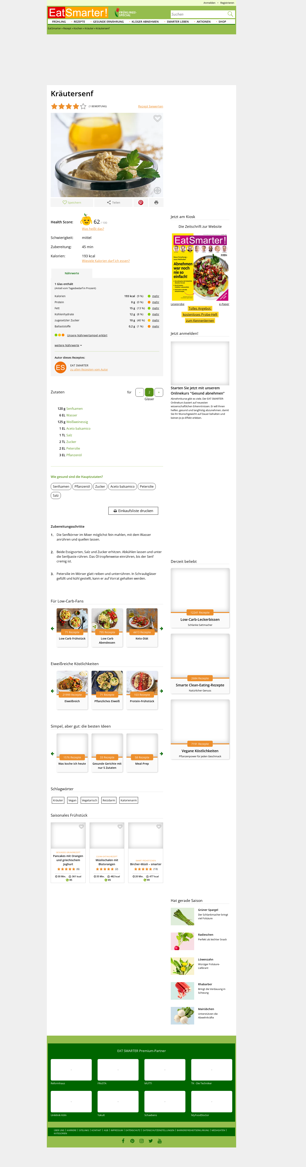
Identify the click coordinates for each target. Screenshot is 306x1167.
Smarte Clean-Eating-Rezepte (200, 685)
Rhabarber (205, 984)
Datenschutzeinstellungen (158, 1130)
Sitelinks (84, 1130)
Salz (69, 435)
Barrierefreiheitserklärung (193, 1130)
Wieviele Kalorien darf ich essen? (106, 261)
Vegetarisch (89, 800)
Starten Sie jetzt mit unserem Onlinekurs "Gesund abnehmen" (200, 368)
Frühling (59, 21)
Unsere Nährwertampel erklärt (87, 335)
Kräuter (58, 800)
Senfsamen (74, 408)
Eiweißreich (72, 701)
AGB (106, 1130)
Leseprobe (177, 304)
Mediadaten (218, 1130)
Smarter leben (178, 21)
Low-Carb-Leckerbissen (200, 619)
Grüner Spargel (208, 910)
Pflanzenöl (74, 455)
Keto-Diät (142, 638)
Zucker (71, 442)
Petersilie (73, 448)
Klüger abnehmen (145, 21)
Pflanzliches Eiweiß (107, 701)
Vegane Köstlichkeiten (200, 750)
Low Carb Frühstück (72, 638)
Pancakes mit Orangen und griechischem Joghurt (68, 860)
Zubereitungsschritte (68, 526)
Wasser (71, 415)
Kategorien (60, 1133)
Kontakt (96, 1130)
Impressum (117, 1130)
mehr (155, 296)
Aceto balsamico (78, 428)
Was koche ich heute (72, 763)
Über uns (59, 1130)
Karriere (71, 1130)
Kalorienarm (129, 800)
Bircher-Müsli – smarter (145, 864)
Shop (222, 21)
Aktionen (204, 21)
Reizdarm (109, 800)
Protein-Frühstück (142, 701)
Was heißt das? (93, 229)
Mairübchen (206, 1009)
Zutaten (58, 392)
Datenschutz (132, 1130)
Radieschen (205, 934)
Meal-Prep (142, 763)
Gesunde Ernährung (108, 21)
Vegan (72, 800)
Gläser (149, 399)
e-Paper (224, 304)
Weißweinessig (77, 422)
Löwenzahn (205, 959)
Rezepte (79, 21)
